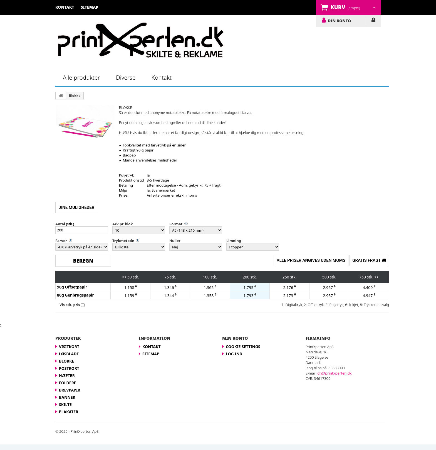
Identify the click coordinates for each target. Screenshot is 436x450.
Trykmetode (123, 240)
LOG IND (373, 21)
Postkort (69, 368)
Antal (60, 223)
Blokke (74, 95)
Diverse (125, 77)
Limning (233, 240)
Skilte (65, 404)
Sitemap (150, 353)
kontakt (64, 7)
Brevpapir (69, 390)
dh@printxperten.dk (335, 373)
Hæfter (67, 375)
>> (376, 277)
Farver (61, 240)
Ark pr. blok (122, 223)
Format (175, 223)
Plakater (68, 411)
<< (124, 277)
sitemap (89, 7)
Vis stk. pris (70, 304)
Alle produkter (81, 77)
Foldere (67, 382)
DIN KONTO (339, 20)
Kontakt (162, 77)
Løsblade (69, 353)
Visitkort (69, 346)
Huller (174, 240)
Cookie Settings (243, 346)
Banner (67, 397)
